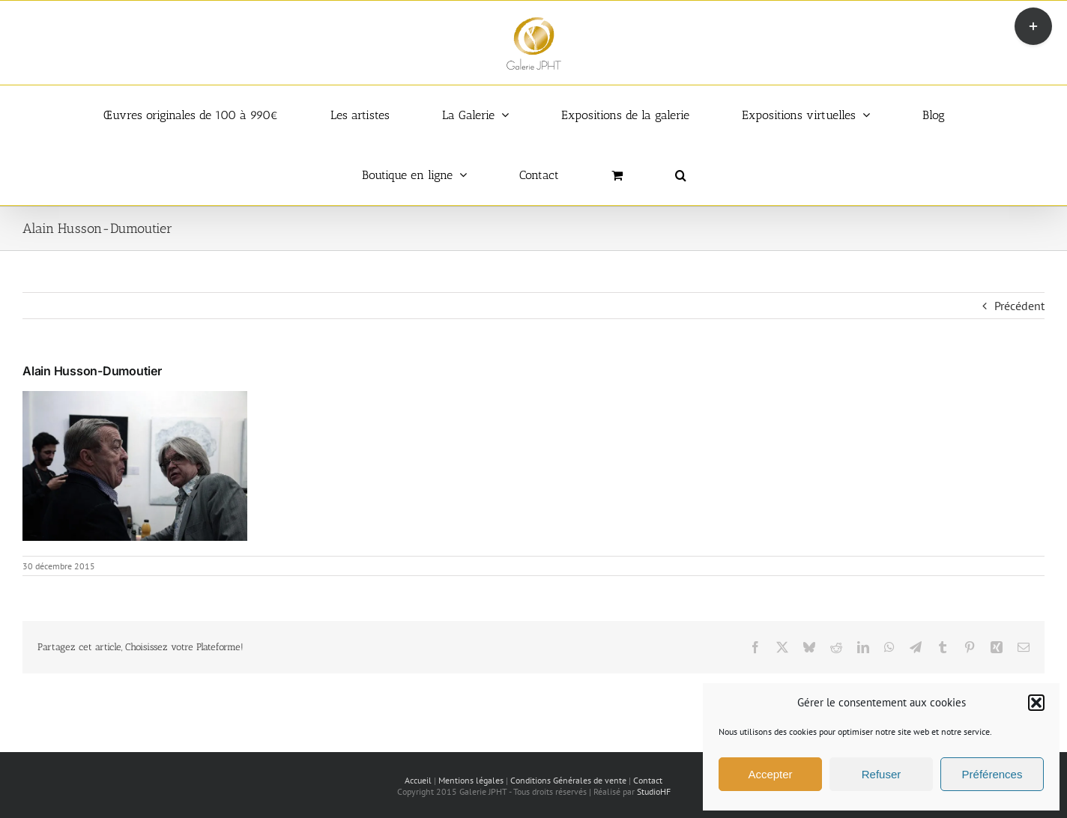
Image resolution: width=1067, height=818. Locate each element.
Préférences (992, 774)
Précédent (1019, 305)
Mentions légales (471, 780)
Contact (647, 780)
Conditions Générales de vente (568, 780)
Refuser (881, 774)
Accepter (770, 774)
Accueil (418, 780)
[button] (1036, 702)
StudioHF (654, 791)
